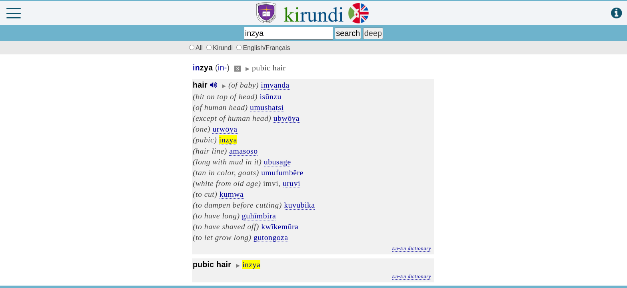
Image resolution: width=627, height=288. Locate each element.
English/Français (263, 47)
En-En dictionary (411, 248)
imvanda (275, 84)
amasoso (243, 150)
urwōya (224, 128)
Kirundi (220, 47)
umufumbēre (282, 172)
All (194, 47)
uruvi (291, 183)
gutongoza (271, 237)
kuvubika (299, 204)
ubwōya (287, 118)
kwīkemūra (279, 226)
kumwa (232, 194)
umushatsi (267, 107)
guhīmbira (259, 215)
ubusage (277, 161)
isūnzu (270, 96)
